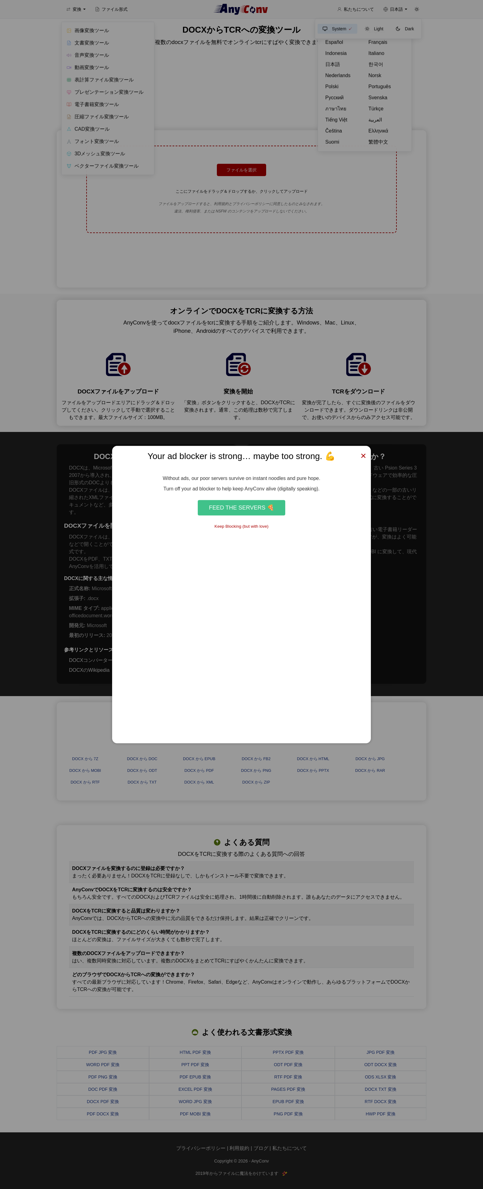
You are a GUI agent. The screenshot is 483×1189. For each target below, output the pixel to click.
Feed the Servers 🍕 (241, 507)
